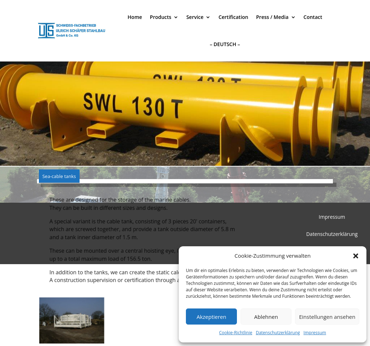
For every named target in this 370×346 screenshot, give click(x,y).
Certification (233, 17)
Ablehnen (266, 316)
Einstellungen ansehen (327, 316)
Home (135, 17)
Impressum (315, 333)
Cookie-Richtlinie (235, 333)
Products (160, 17)
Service (194, 17)
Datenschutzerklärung (278, 333)
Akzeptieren (211, 316)
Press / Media (272, 17)
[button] (355, 256)
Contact (313, 17)
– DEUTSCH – (225, 44)
